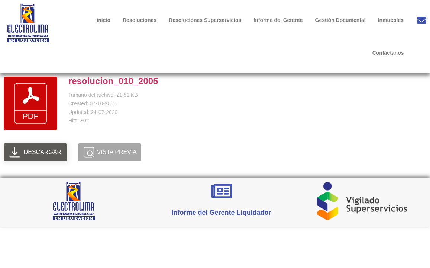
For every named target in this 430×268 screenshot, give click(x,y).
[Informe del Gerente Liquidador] (221, 191)
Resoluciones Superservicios (205, 20)
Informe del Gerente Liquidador (221, 212)
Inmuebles (391, 20)
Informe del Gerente (278, 20)
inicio (103, 20)
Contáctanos (388, 53)
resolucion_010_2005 (113, 81)
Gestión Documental (340, 20)
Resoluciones (139, 20)
